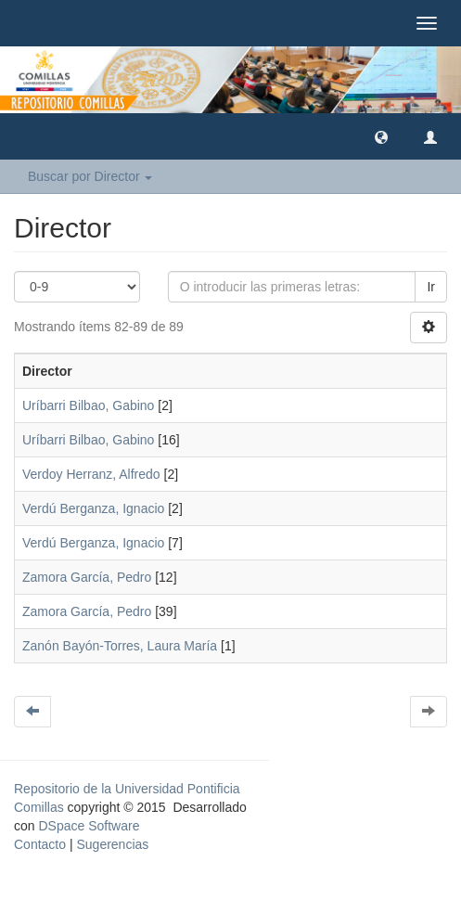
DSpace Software (88, 825)
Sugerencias (112, 844)
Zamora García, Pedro (86, 577)
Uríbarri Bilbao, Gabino (88, 405)
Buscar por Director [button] (90, 176)
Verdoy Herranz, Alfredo (91, 474)
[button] (381, 136)
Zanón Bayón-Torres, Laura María (119, 645)
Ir (431, 286)
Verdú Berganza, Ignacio (93, 508)
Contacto (40, 844)
